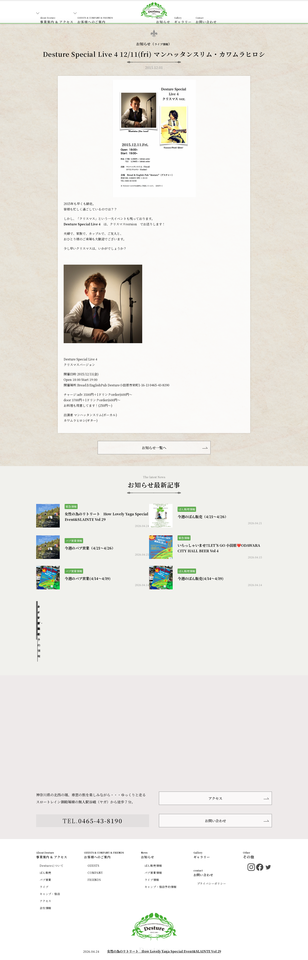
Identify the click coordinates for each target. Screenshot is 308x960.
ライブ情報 (161, 44)
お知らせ (193, 14)
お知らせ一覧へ (154, 450)
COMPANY (97, 840)
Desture (154, 921)
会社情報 (46, 875)
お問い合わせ (255, 14)
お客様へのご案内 (107, 14)
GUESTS (95, 833)
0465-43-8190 (100, 786)
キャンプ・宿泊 (51, 861)
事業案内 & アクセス (60, 14)
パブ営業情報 (123, 614)
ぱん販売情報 (62, 614)
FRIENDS (96, 847)
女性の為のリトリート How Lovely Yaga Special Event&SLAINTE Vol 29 (164, 951)
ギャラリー (224, 14)
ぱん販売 (46, 840)
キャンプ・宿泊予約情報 (245, 614)
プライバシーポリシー (212, 850)
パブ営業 (46, 847)
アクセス (215, 759)
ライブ (45, 854)
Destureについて (53, 833)
